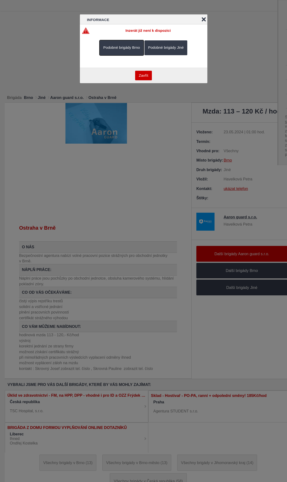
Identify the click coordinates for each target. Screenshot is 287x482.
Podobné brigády (121, 47)
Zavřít (143, 75)
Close (203, 19)
